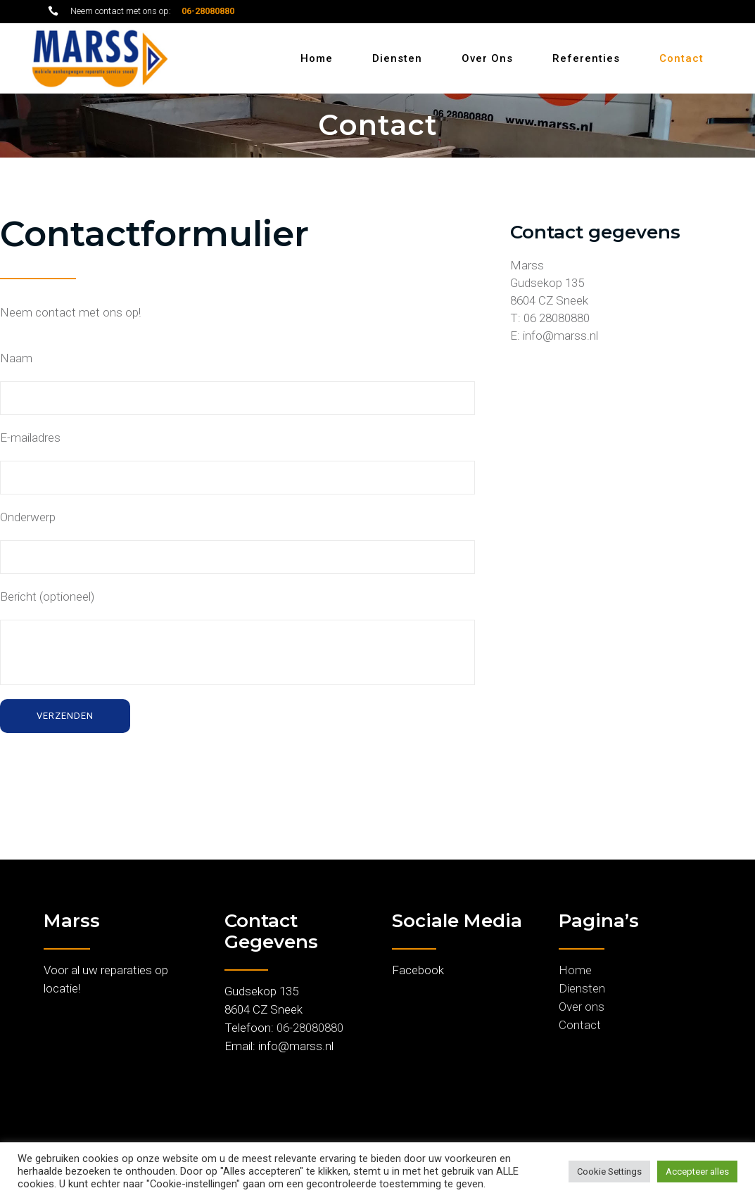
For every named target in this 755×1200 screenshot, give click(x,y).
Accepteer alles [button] (697, 1171)
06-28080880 (310, 1028)
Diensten (582, 988)
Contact (580, 1025)
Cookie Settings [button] (609, 1171)
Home (575, 970)
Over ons (581, 1007)
